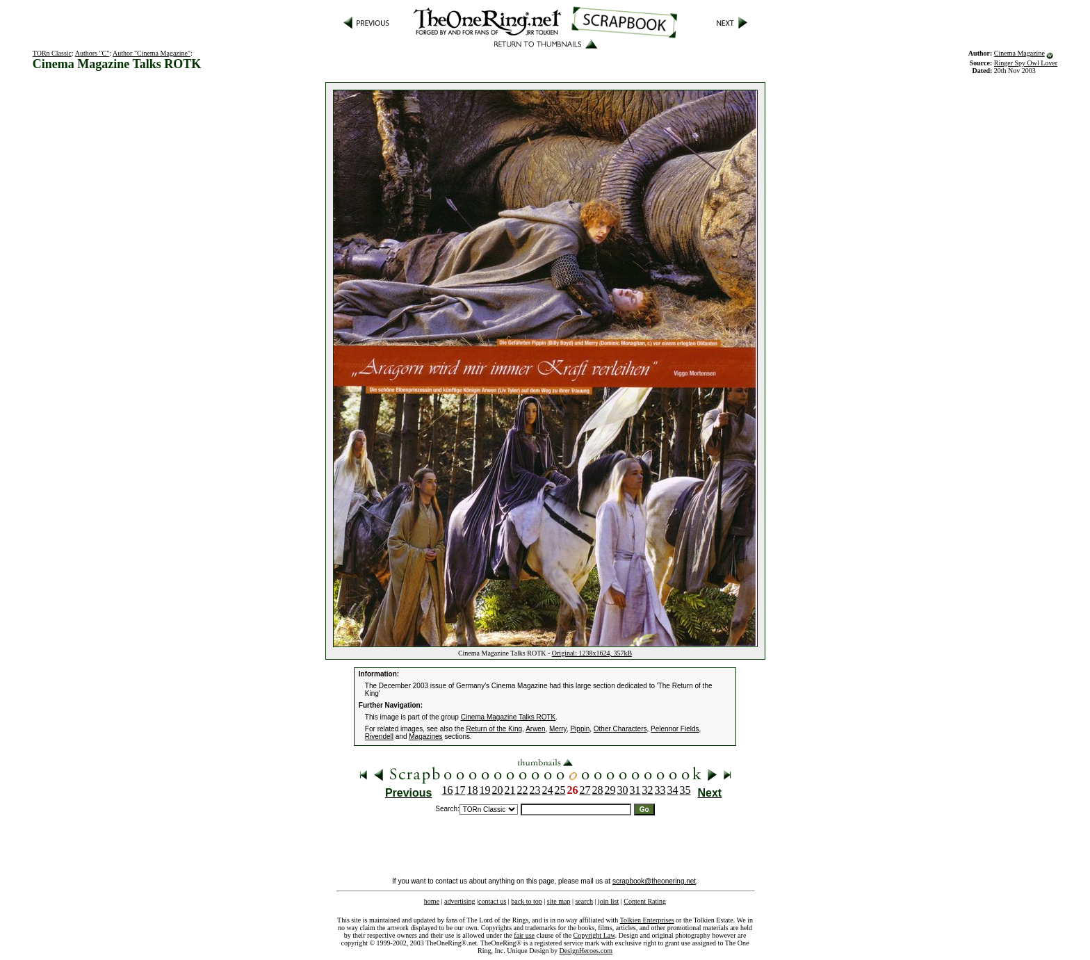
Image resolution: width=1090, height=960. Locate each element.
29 (610, 790)
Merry (558, 729)
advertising (459, 901)
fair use (524, 935)
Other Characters (620, 729)
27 (585, 790)
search (584, 901)
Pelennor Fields (675, 729)
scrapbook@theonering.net (654, 881)
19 (485, 790)
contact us (492, 901)
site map (559, 901)
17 (460, 790)
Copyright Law (594, 935)
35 (685, 790)
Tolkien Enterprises (647, 920)
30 (622, 790)
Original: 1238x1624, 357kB (592, 653)
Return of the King (494, 729)
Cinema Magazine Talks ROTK (508, 717)
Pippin (579, 729)
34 (672, 790)
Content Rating (645, 901)
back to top (526, 901)
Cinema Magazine (1019, 53)
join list (608, 901)
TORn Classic (52, 53)
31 (635, 790)
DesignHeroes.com (586, 950)
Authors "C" (92, 53)
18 (472, 790)
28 (597, 790)
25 (560, 790)
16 (447, 790)
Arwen (535, 729)
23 (535, 790)
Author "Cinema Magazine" (151, 53)
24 (547, 790)
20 (497, 790)
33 (660, 790)
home (431, 901)
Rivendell (379, 736)
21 (510, 790)
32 (647, 790)
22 (522, 790)
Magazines (425, 736)
